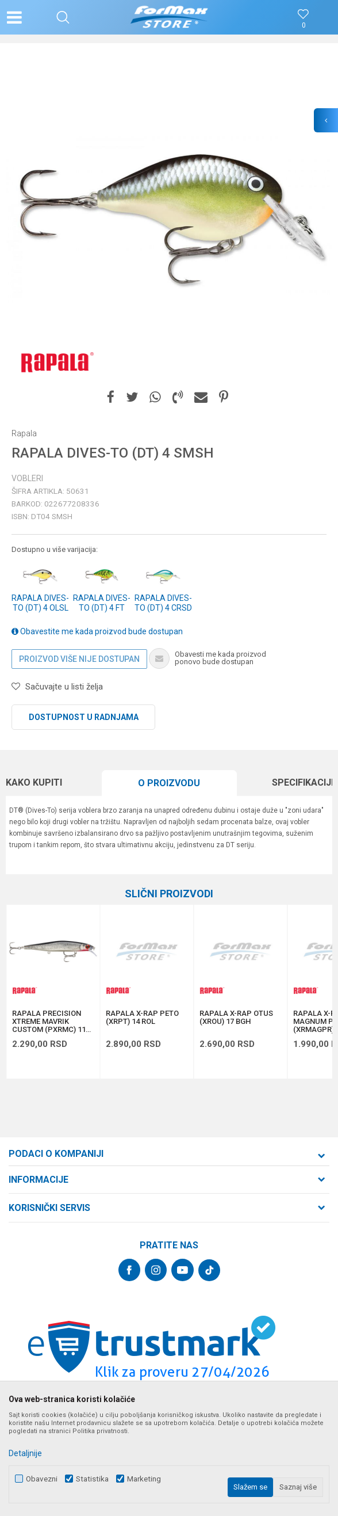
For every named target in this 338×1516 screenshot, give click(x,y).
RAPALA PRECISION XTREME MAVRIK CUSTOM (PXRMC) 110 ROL (51, 1022)
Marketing (144, 1479)
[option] (169, 218)
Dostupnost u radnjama (84, 717)
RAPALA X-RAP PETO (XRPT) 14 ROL (142, 1018)
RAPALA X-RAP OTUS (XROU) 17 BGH (236, 1018)
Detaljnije (25, 1453)
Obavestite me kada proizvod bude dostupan (97, 631)
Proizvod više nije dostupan (79, 659)
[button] (63, 17)
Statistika (92, 1479)
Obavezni (41, 1479)
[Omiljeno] (303, 25)
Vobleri (27, 478)
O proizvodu (169, 783)
